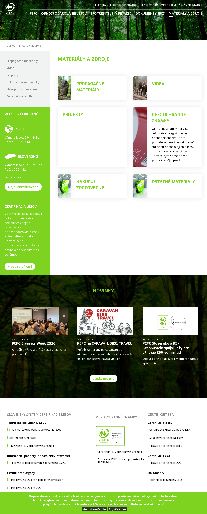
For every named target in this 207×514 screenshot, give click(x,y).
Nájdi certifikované (123, 5)
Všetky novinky (103, 378)
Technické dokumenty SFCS (26, 423)
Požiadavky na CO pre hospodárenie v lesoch (36, 479)
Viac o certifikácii (20, 266)
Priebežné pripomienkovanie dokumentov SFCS (37, 462)
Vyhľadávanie (193, 5)
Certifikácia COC (159, 456)
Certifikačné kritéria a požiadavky (169, 429)
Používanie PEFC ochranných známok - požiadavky (120, 460)
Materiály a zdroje (185, 13)
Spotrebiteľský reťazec (111, 13)
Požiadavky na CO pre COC (25, 488)
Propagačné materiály (22, 60)
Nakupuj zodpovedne (21, 89)
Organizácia (167, 5)
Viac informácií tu (94, 509)
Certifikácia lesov (160, 423)
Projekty (12, 75)
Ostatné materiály (19, 96)
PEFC (33, 13)
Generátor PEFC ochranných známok (119, 451)
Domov (10, 45)
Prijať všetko (117, 509)
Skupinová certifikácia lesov (166, 437)
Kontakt (145, 5)
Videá (10, 68)
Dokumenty (156, 473)
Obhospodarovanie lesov (64, 13)
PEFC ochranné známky (22, 82)
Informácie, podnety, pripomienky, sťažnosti (38, 456)
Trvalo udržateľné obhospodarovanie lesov (35, 429)
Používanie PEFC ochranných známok (31, 445)
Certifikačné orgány (21, 473)
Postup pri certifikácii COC (165, 462)
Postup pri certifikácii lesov (165, 445)
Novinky (100, 5)
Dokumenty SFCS (150, 13)
